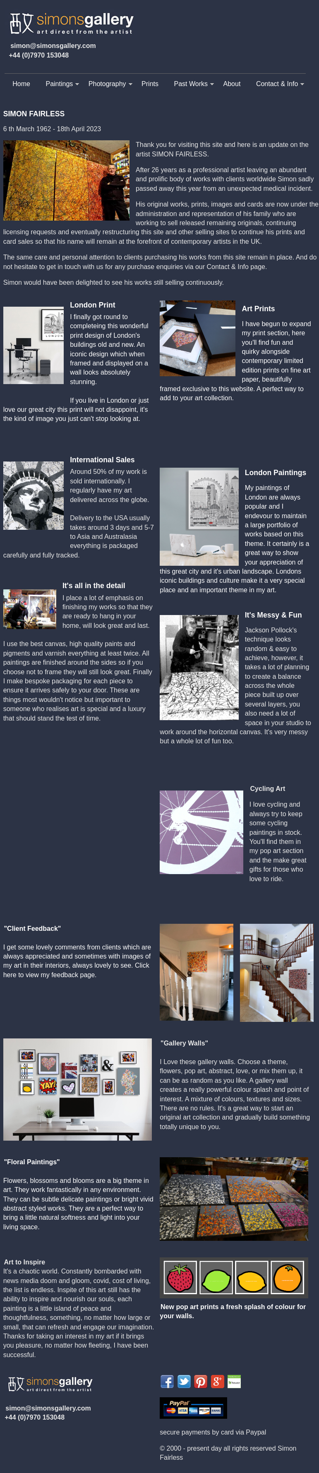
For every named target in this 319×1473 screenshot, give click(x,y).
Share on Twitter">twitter (184, 1381)
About (232, 83)
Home (21, 83)
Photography (107, 83)
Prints (150, 83)
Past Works (191, 83)
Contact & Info (277, 83)
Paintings (59, 83)
